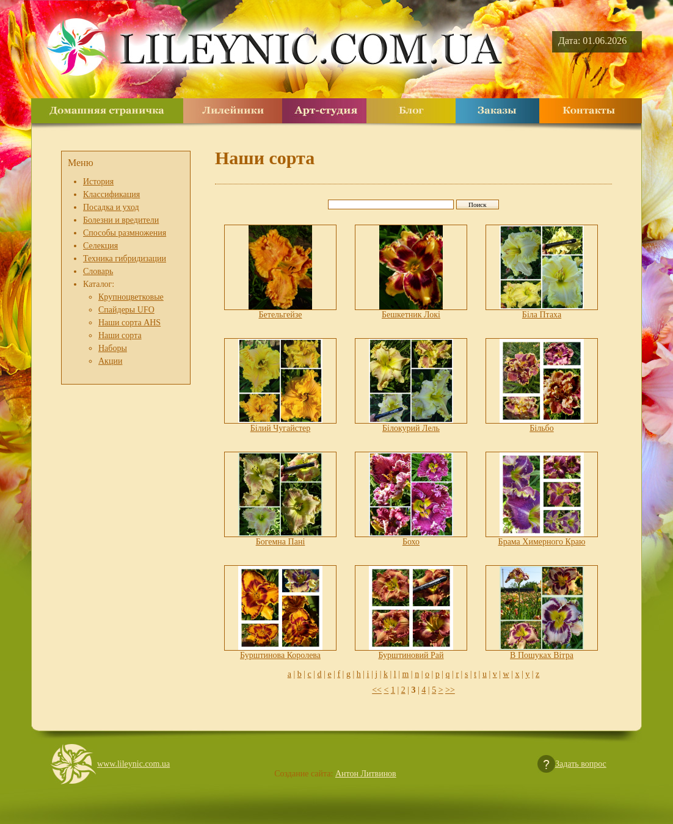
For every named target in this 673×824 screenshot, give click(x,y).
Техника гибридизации (124, 258)
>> (450, 690)
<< (377, 690)
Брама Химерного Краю (542, 541)
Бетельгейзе (280, 314)
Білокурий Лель (411, 428)
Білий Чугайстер (280, 428)
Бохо (411, 541)
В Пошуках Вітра (541, 655)
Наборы (112, 348)
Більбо (541, 428)
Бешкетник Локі (411, 314)
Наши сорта (120, 335)
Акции (110, 361)
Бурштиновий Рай (410, 655)
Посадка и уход (111, 207)
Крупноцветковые (131, 297)
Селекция (100, 245)
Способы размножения (124, 232)
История (98, 181)
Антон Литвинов (365, 773)
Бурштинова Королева (280, 655)
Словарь (98, 271)
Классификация (111, 194)
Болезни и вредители (121, 220)
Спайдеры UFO (126, 309)
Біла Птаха (541, 314)
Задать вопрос (580, 763)
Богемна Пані (280, 541)
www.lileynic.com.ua (133, 763)
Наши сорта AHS (129, 322)
